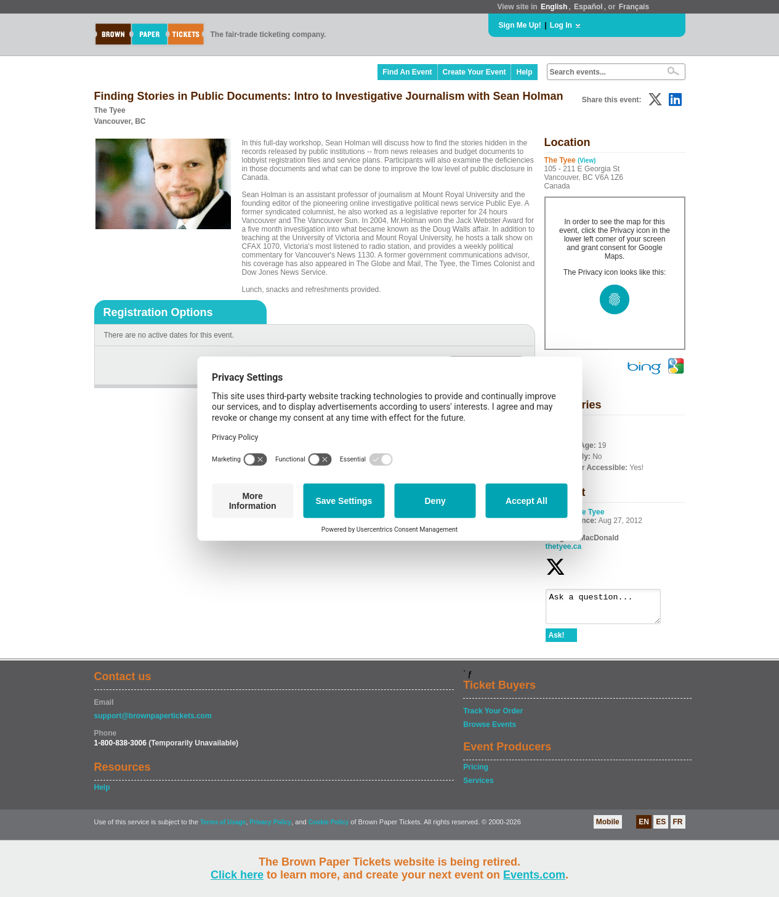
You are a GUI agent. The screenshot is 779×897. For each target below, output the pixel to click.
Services (478, 786)
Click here (237, 875)
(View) (586, 160)
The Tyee (588, 512)
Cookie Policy (329, 827)
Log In (561, 25)
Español (588, 6)
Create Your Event (474, 72)
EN (644, 827)
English (554, 6)
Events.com (534, 875)
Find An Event (407, 72)
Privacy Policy (270, 827)
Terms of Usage (223, 827)
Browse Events (489, 730)
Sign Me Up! (520, 25)
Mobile (608, 827)
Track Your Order (493, 716)
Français (634, 6)
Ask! (557, 640)
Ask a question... (609, 609)
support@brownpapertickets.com (153, 721)
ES (661, 827)
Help (524, 72)
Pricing (475, 772)
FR (678, 827)
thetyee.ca (564, 546)
